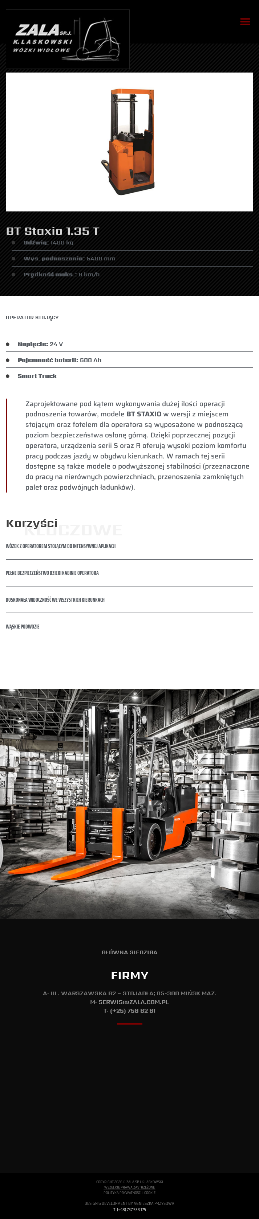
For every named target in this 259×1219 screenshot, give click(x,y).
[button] (245, 22)
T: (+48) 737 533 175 (129, 1209)
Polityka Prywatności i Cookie (129, 1192)
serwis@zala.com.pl (133, 1002)
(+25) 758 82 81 (132, 1010)
